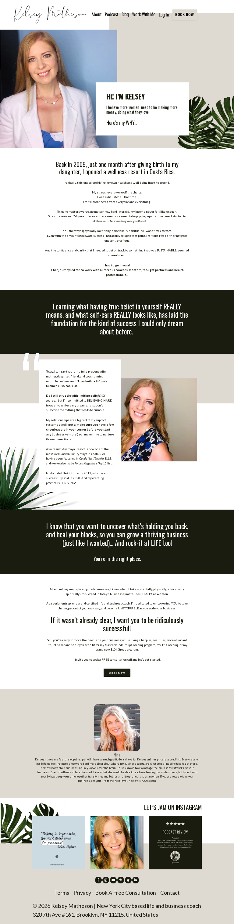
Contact (170, 892)
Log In (164, 15)
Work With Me (143, 14)
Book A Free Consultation (125, 892)
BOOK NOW (184, 14)
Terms (61, 892)
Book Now (117, 672)
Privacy (82, 892)
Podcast (111, 14)
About (96, 14)
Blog (125, 14)
